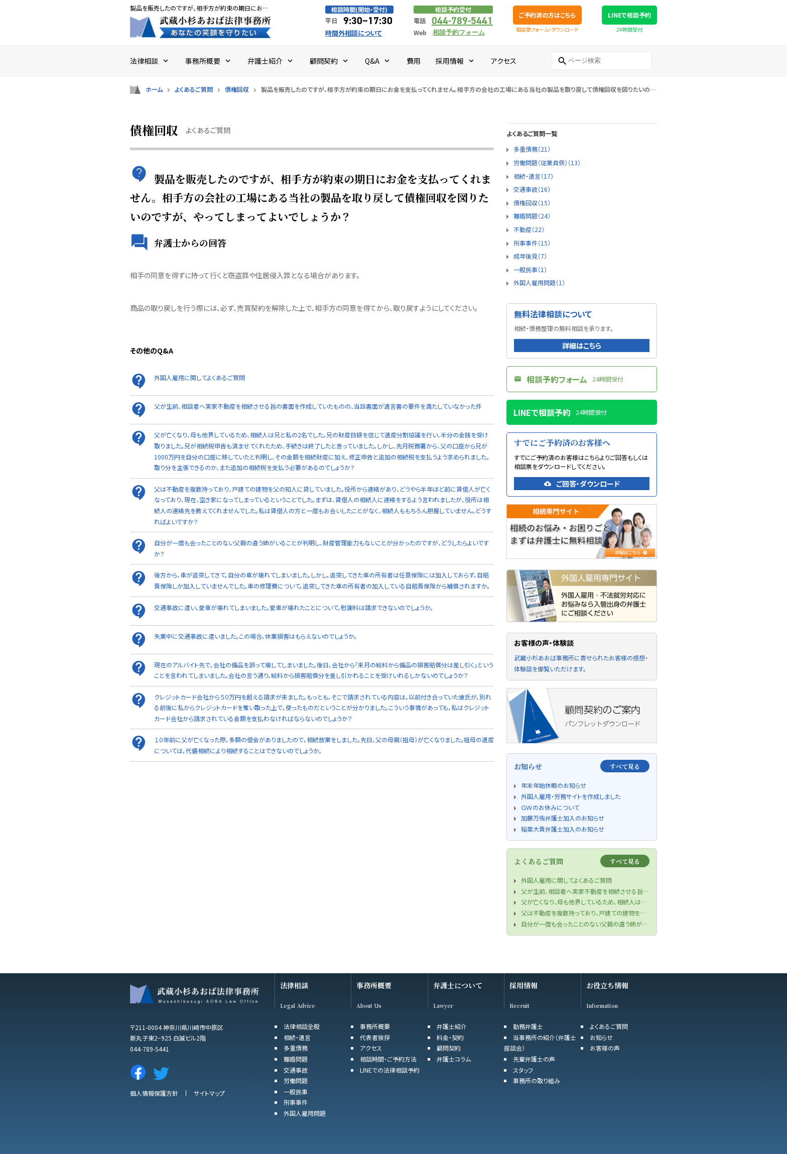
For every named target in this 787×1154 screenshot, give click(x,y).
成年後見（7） (530, 256)
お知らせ (601, 1037)
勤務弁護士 (528, 1026)
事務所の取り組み (536, 1080)
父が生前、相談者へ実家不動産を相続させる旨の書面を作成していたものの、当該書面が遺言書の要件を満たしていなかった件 (318, 406)
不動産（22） (529, 229)
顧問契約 (449, 1048)
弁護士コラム (454, 1059)
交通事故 (296, 1070)
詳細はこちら (581, 345)
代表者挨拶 (375, 1037)
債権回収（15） (532, 202)
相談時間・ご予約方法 (388, 1059)
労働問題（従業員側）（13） (547, 162)
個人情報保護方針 (154, 1093)
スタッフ (523, 1070)
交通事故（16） (532, 189)
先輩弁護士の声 (534, 1059)
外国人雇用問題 (305, 1113)
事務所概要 (373, 985)
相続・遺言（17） (533, 176)
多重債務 (296, 1048)
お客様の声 (605, 1048)
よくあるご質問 (194, 89)
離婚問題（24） (532, 215)
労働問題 (296, 1080)
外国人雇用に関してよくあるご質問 (199, 377)
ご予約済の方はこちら (547, 15)
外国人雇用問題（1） (539, 282)
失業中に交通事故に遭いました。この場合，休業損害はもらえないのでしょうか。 (255, 636)
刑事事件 (296, 1102)
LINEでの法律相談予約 (390, 1070)
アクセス (371, 1048)
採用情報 (523, 985)
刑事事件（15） (532, 243)
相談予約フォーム (459, 32)
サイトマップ (209, 1093)
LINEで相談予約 (629, 15)
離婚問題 (296, 1059)
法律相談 (294, 985)
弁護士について (457, 985)
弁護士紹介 (452, 1026)
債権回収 (237, 89)
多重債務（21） (532, 149)
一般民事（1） (530, 269)
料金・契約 (450, 1037)
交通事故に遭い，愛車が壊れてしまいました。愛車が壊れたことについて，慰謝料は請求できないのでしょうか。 (293, 607)
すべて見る (625, 766)
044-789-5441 (462, 21)
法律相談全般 (302, 1026)
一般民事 (296, 1091)
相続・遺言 (297, 1037)
